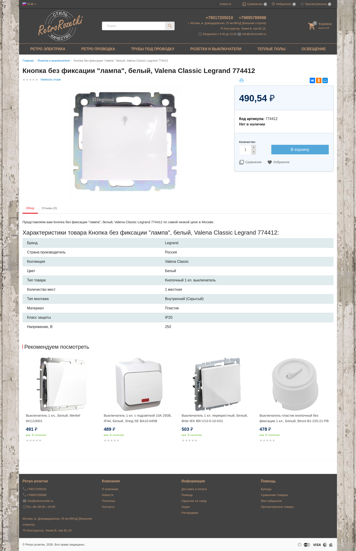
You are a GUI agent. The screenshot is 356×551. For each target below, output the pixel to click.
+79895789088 (252, 17)
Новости (225, 4)
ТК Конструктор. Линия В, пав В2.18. (243, 28)
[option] (61, 405)
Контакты (108, 506)
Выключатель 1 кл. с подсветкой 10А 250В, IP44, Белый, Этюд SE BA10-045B (138, 418)
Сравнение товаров (274, 495)
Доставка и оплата (194, 489)
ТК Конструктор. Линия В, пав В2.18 (47, 530)
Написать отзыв (51, 79)
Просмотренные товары (277, 506)
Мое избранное (271, 501)
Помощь (187, 495)
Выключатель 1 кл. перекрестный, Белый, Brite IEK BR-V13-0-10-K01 (215, 418)
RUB (30, 4)
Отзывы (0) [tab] (49, 208)
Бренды (266, 489)
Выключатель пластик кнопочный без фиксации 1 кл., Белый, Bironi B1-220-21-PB (294, 418)
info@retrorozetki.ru (254, 34)
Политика (108, 501)
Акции (185, 506)
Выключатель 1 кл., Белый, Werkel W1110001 (53, 418)
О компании (110, 489)
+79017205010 (220, 17)
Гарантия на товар (194, 501)
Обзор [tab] (30, 208)
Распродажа (189, 512)
